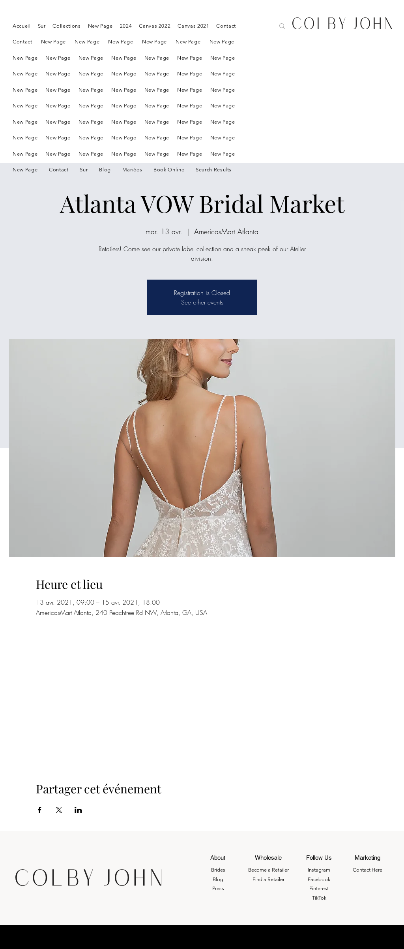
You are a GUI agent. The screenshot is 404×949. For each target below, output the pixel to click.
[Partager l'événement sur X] (59, 810)
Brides (218, 870)
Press (218, 888)
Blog (218, 879)
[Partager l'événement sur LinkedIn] (78, 810)
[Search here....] (240, 27)
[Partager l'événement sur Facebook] (39, 810)
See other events (202, 302)
